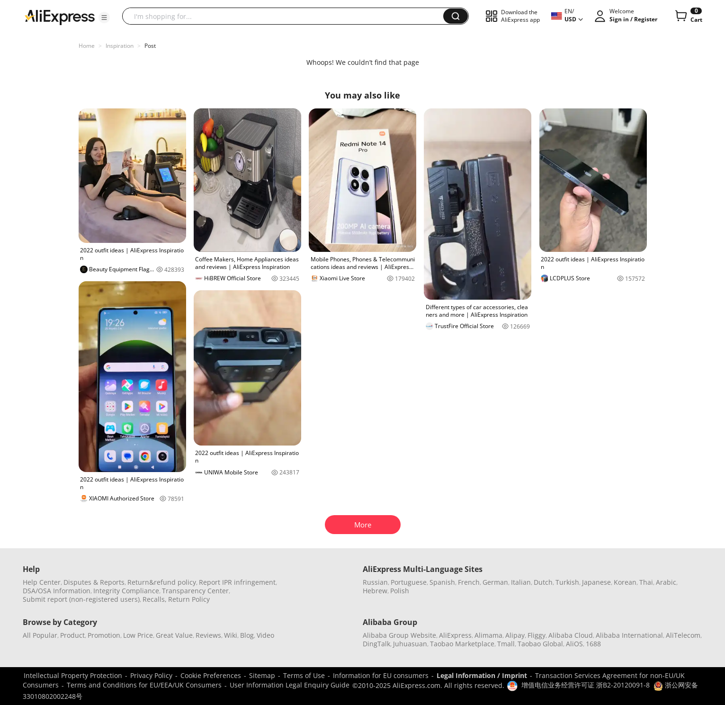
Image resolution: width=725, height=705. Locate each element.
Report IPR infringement (237, 582)
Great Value (174, 635)
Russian (375, 582)
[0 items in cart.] (687, 16)
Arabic (666, 582)
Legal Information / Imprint (482, 675)
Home (87, 46)
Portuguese (409, 582)
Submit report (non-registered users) (81, 599)
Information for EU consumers (381, 675)
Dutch (543, 582)
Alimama (488, 635)
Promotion (104, 635)
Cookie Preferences (210, 675)
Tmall (506, 643)
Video (265, 635)
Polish (399, 590)
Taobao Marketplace (462, 643)
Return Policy (189, 599)
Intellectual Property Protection (73, 675)
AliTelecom (683, 635)
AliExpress (455, 635)
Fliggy (537, 635)
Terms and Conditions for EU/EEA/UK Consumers (144, 684)
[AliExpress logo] (60, 16)
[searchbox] (286, 16)
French (469, 582)
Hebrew (375, 590)
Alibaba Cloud (570, 635)
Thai (646, 582)
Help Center (42, 582)
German (495, 582)
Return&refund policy (161, 582)
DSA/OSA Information (56, 590)
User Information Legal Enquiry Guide (289, 684)
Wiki (230, 635)
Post (150, 46)
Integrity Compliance (126, 590)
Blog (247, 635)
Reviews (208, 635)
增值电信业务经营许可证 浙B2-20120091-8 (585, 684)
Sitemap (262, 675)
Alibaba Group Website (399, 635)
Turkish (567, 582)
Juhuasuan (410, 643)
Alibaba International (629, 635)
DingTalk (376, 643)
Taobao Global (540, 643)
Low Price (138, 635)
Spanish (442, 582)
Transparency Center (195, 590)
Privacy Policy (151, 675)
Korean (625, 582)
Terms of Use (304, 675)
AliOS (574, 643)
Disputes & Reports (94, 582)
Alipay (515, 635)
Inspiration (120, 46)
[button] (104, 17)
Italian (521, 582)
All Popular (40, 635)
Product (72, 635)
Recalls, (155, 599)
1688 (593, 643)
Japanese (596, 582)
